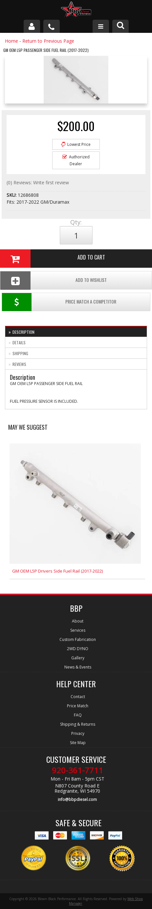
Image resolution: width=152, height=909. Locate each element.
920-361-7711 (77, 770)
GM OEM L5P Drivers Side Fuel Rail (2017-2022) (57, 571)
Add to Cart (52, 258)
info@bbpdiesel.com (77, 799)
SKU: (12, 195)
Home (11, 41)
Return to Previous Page (48, 41)
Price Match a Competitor (59, 302)
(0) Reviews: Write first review (38, 182)
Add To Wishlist (53, 280)
